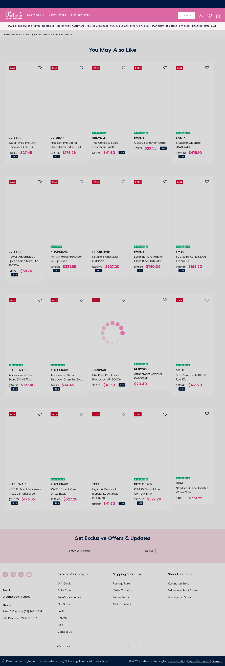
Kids (88, 26)
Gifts (207, 26)
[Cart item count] (218, 15)
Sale (213, 26)
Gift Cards (184, 26)
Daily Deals (36, 15)
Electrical (48, 26)
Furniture (171, 26)
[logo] (13, 15)
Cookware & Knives (29, 26)
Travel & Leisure (119, 26)
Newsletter (57, 15)
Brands (12, 26)
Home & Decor (101, 26)
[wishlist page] (209, 15)
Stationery (158, 26)
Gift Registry (80, 15)
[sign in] (201, 15)
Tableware (78, 26)
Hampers (197, 26)
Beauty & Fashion (140, 26)
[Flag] (186, 15)
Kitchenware (63, 26)
